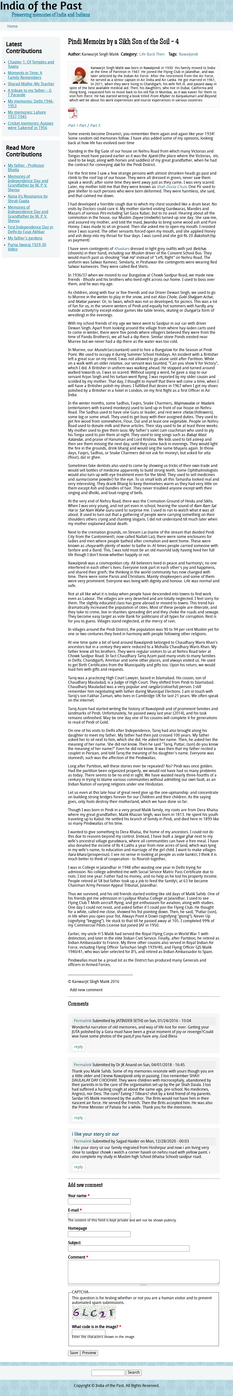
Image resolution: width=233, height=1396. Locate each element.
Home (12, 27)
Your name (79, 1196)
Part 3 (95, 126)
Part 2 (84, 126)
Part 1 (73, 126)
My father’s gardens (25, 238)
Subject (74, 1243)
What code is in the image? (96, 1327)
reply (78, 1047)
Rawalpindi (188, 55)
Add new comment (86, 990)
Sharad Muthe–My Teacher (31, 84)
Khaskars (121, 249)
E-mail (75, 1211)
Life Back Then (152, 55)
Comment (78, 1258)
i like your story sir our (95, 1134)
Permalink (82, 1021)
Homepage (77, 1229)
